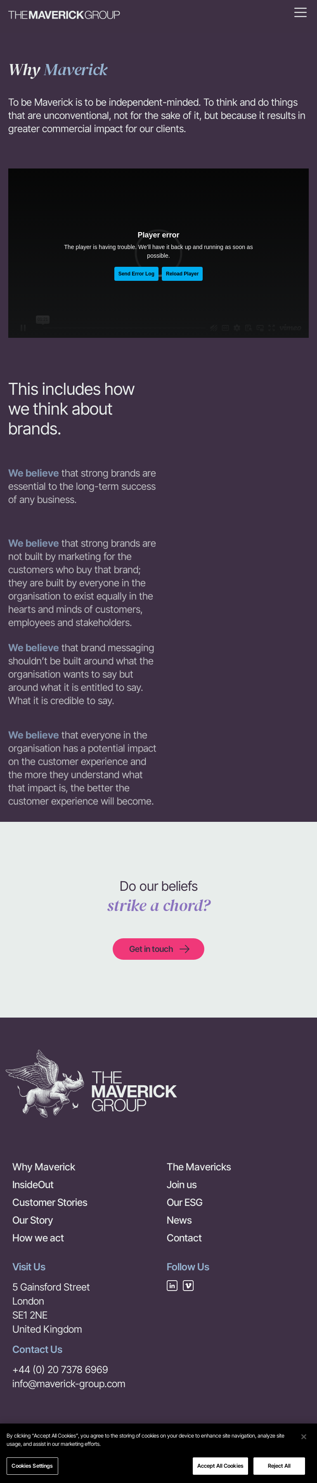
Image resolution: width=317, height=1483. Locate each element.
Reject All (279, 1469)
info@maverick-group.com (68, 1384)
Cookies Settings (32, 1469)
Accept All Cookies (220, 1469)
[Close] (304, 1440)
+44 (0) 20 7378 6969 (60, 1370)
